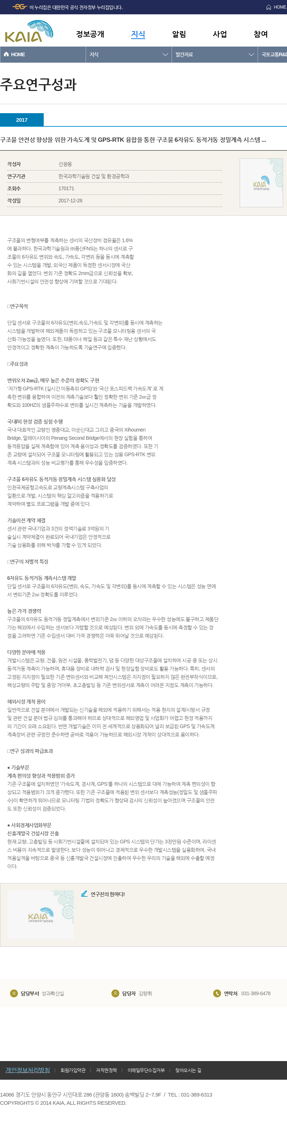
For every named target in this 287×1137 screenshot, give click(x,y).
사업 (220, 34)
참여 (261, 34)
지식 (138, 34)
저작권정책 (106, 1070)
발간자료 (184, 54)
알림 (179, 34)
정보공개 (90, 34)
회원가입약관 (73, 1070)
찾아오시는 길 (188, 1070)
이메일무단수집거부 (146, 1070)
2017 (21, 120)
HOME (18, 54)
